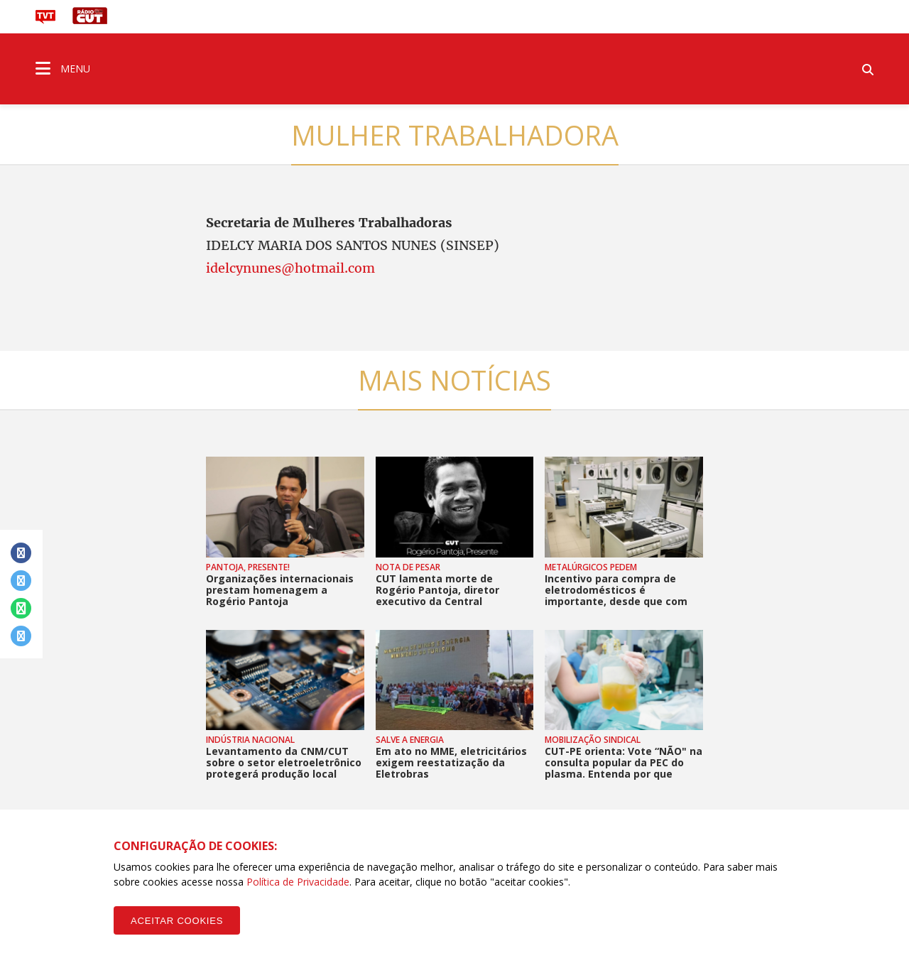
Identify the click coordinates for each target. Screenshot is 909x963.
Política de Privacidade (297, 881)
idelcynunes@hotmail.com (290, 268)
